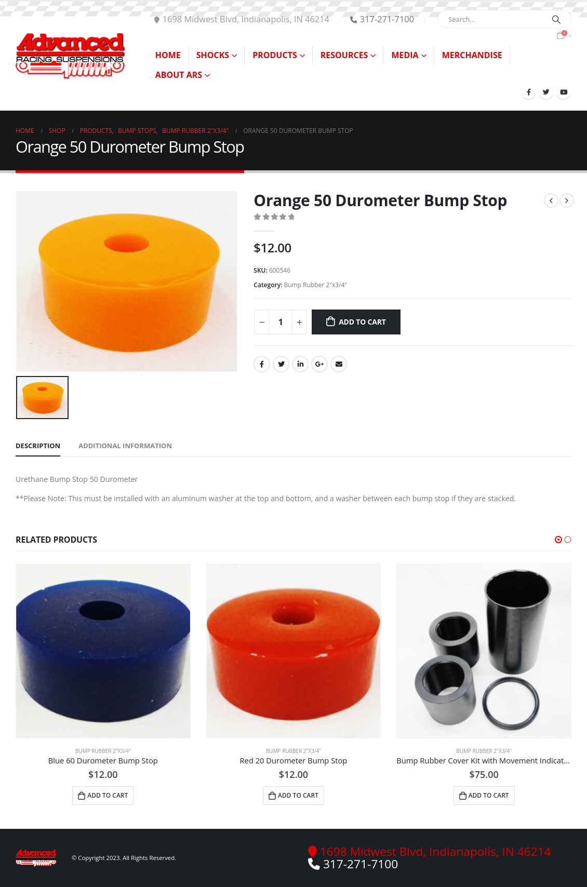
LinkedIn (300, 364)
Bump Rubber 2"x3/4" (315, 284)
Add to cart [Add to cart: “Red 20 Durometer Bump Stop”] (298, 795)
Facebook (262, 364)
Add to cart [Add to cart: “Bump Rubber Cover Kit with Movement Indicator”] (489, 795)
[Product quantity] (280, 322)
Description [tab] (38, 445)
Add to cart (362, 322)
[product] (103, 651)
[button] (558, 539)
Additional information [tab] (125, 445)
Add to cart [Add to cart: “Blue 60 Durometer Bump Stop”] (107, 795)
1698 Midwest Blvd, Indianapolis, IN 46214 (241, 19)
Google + (319, 364)
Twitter (281, 364)
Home (168, 55)
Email (338, 364)
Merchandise (472, 55)
